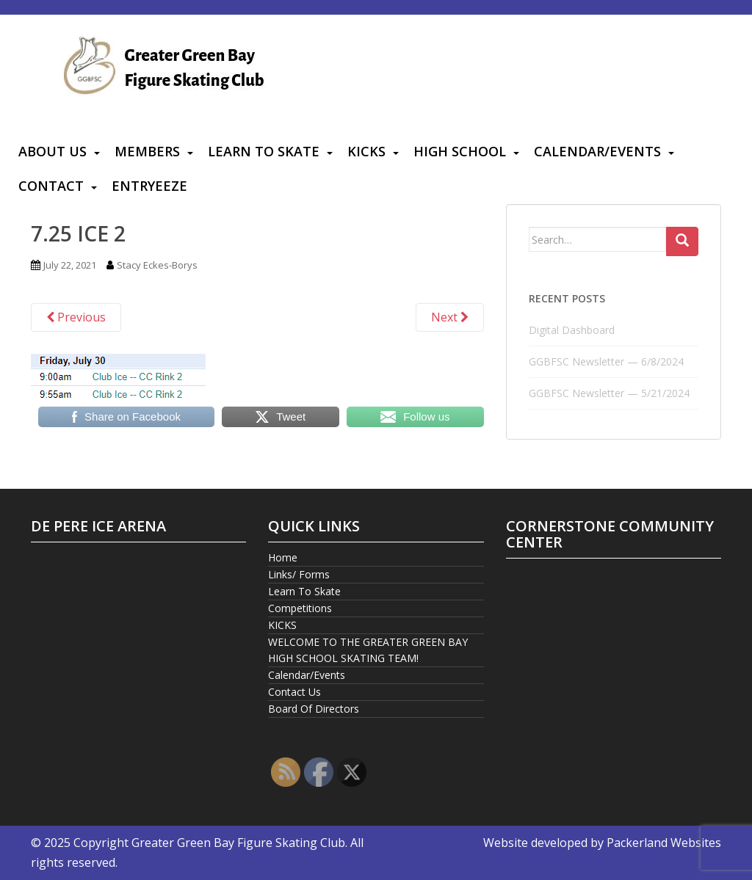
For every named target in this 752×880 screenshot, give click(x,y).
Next (450, 317)
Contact (51, 185)
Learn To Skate (263, 151)
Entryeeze (149, 185)
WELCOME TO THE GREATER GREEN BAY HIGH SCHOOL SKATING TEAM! (368, 650)
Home (282, 557)
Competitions (300, 608)
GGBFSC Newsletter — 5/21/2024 (609, 393)
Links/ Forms (299, 574)
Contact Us (294, 692)
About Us (52, 151)
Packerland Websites (664, 842)
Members (147, 151)
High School (459, 151)
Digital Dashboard (572, 330)
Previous (76, 317)
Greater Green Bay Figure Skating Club (238, 842)
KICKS (366, 151)
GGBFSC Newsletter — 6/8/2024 (606, 361)
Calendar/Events (597, 151)
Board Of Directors (313, 709)
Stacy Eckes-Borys (157, 265)
